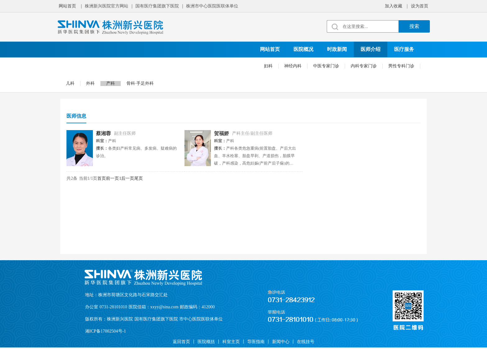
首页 (101, 178)
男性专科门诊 (401, 66)
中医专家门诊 (326, 66)
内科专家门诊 (364, 66)
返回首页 (181, 341)
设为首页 (419, 6)
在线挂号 (242, 64)
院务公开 (174, 64)
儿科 (70, 83)
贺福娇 (221, 133)
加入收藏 (393, 6)
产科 (110, 83)
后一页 (127, 178)
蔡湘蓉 (103, 133)
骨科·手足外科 (140, 83)
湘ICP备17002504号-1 (105, 331)
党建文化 (107, 64)
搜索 (414, 26)
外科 (90, 83)
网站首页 (67, 6)
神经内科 (293, 66)
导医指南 (256, 341)
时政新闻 (337, 49)
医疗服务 (404, 49)
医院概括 (206, 341)
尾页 (138, 178)
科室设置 (74, 64)
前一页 (112, 178)
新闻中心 (280, 341)
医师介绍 (370, 49)
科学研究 (141, 64)
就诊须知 (208, 64)
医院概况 (303, 49)
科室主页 (231, 341)
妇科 (268, 66)
